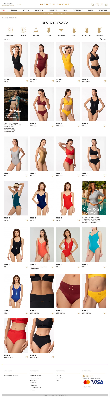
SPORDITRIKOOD (87, 35)
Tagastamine (33, 380)
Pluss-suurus (99, 35)
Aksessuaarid (78, 10)
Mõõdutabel (33, 385)
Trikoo (6, 81)
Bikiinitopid (36, 35)
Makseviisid (33, 382)
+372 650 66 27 (8, 4)
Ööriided (14, 10)
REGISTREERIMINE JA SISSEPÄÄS (11, 375)
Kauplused (59, 375)
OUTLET (90, 10)
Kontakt (32, 390)
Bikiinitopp (86, 81)
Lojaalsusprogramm (35, 387)
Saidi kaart (86, 387)
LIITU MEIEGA (87, 371)
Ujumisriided (38, 10)
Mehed (65, 10)
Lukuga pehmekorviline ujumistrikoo (38, 267)
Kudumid (26, 10)
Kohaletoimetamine (35, 378)
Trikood (74, 35)
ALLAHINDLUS (10, 35)
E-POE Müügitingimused (36, 375)
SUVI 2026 (23, 35)
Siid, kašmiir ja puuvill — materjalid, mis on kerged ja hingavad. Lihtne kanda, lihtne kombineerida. (91, 220)
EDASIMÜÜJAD (60, 378)
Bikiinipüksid (61, 35)
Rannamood (53, 10)
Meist (58, 380)
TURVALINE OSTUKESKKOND (91, 378)
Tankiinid (48, 35)
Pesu (3, 10)
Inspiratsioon (103, 10)
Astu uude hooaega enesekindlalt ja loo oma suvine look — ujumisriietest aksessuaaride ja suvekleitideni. (12, 127)
